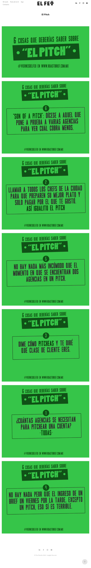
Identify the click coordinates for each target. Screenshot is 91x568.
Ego (22, 2)
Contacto (6, 4)
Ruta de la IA (14, 2)
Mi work (5, 2)
